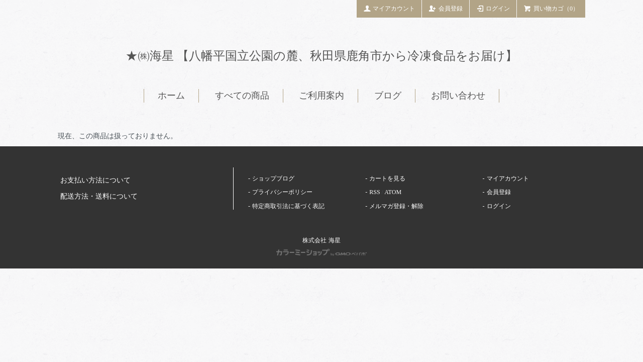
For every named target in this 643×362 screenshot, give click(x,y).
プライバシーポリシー (282, 192)
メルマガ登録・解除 (396, 206)
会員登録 (445, 8)
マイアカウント (389, 8)
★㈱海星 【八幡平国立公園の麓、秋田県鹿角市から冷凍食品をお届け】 (321, 55)
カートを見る (387, 178)
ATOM (392, 192)
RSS (374, 192)
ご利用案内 (321, 95)
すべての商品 (242, 95)
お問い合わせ (458, 95)
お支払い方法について (95, 180)
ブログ (387, 95)
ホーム (171, 95)
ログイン (493, 8)
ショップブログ (273, 178)
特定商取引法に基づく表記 (288, 206)
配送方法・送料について (99, 196)
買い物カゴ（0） (551, 8)
